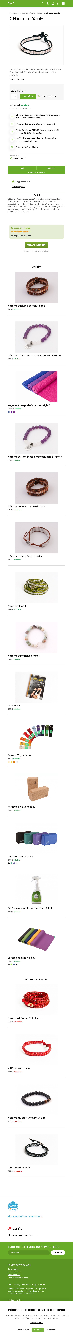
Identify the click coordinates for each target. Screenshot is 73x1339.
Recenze (51, 168)
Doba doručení (14, 1275)
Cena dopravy (14, 1269)
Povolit (38, 1330)
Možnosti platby (14, 1272)
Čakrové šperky (18, 186)
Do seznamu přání (47, 96)
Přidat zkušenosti (36, 245)
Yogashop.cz (14, 13)
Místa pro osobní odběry (18, 1278)
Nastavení (51, 1330)
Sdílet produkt (19, 158)
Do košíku (28, 96)
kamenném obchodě (32, 118)
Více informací (36, 1323)
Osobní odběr (22, 124)
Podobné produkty (36, 172)
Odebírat (58, 1253)
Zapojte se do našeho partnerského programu (26, 1292)
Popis (22, 168)
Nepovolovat (23, 1330)
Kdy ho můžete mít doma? (20, 108)
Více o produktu (17, 79)
